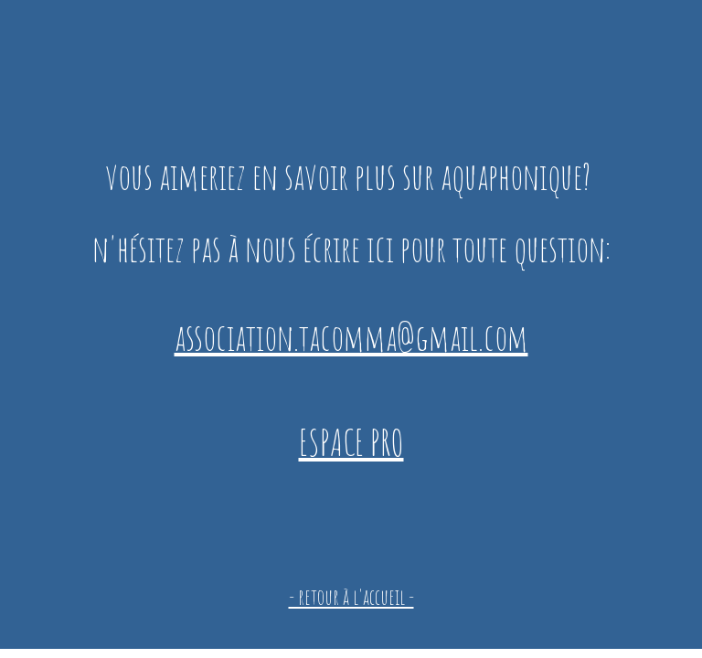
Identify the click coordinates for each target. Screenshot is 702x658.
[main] (350, 294)
